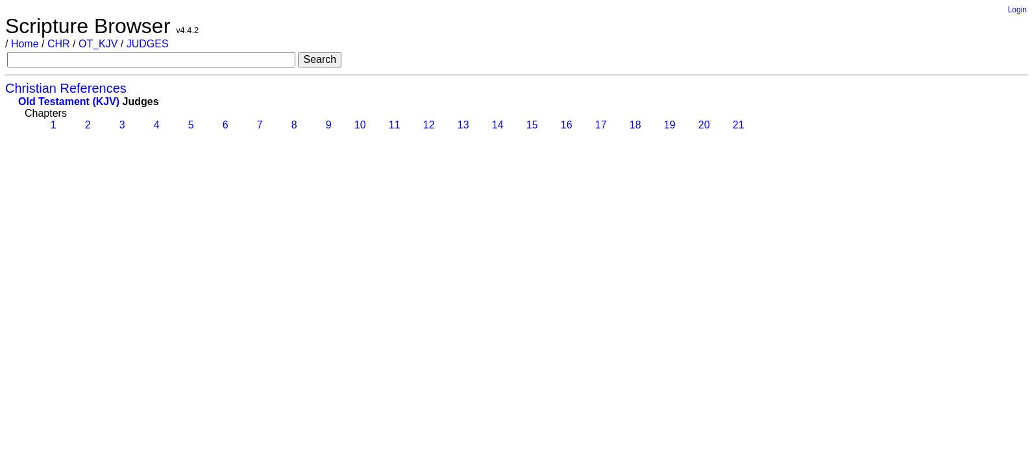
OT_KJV (98, 43)
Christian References (66, 88)
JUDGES (148, 43)
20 (703, 124)
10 (359, 124)
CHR (58, 43)
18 (634, 124)
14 (496, 124)
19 (668, 124)
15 (531, 124)
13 (462, 124)
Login (1017, 9)
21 (737, 124)
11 (393, 124)
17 (599, 124)
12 (427, 124)
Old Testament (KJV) (68, 101)
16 (565, 124)
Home (25, 43)
